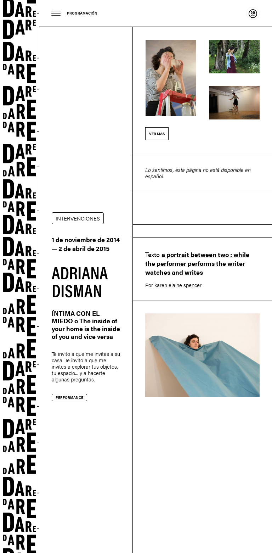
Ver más (157, 133)
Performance (69, 397)
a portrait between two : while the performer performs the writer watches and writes (197, 263)
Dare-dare (19, 276)
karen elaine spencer (178, 285)
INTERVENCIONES (78, 218)
